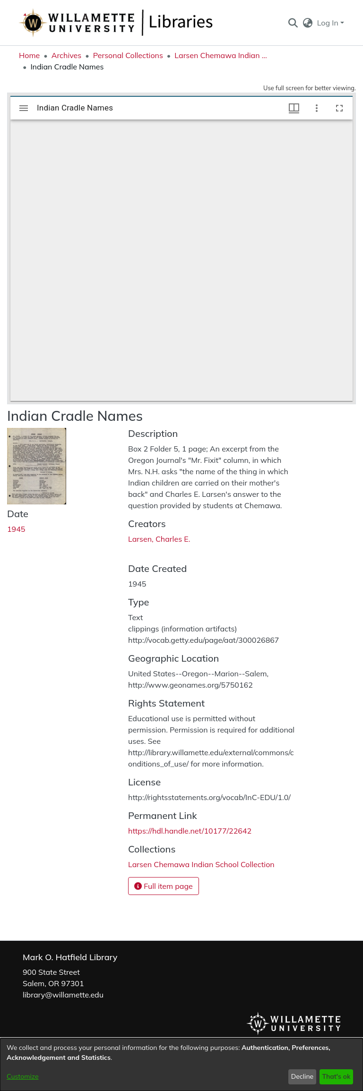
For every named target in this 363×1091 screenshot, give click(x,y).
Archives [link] (67, 55)
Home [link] (29, 55)
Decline (302, 1076)
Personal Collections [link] (128, 55)
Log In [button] (328, 22)
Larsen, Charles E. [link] (159, 539)
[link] (201, 864)
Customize (23, 1076)
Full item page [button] (163, 886)
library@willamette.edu (63, 994)
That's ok (336, 1076)
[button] (293, 22)
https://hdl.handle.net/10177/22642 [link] (189, 830)
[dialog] (181, 1064)
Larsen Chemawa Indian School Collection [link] (221, 55)
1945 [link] (16, 529)
